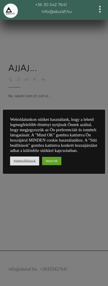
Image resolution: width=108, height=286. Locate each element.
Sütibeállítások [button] (25, 161)
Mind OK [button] (52, 161)
